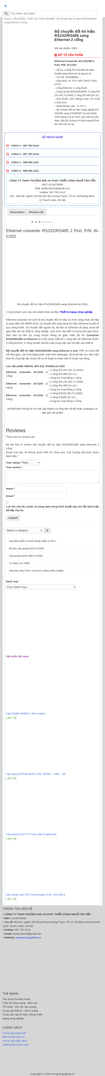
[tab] (17, 212)
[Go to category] (47, 530)
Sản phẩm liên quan (17, 656)
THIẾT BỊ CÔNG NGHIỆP (41, 18)
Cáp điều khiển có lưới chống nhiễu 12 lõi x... (33, 541)
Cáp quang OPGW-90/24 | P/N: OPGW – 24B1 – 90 (35, 773)
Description (17, 212)
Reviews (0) (36, 212)
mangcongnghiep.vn (28, 937)
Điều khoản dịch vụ (14, 1036)
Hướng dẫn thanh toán (15, 1044)
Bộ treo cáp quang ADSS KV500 (26, 548)
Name (10, 488)
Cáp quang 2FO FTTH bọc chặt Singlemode (31, 834)
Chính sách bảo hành (15, 1040)
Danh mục (12, 581)
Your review (14, 467)
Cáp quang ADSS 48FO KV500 (26, 555)
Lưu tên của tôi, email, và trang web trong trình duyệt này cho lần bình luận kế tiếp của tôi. (52, 508)
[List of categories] (24, 530)
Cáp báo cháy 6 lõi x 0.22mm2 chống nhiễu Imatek (36, 570)
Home (7, 18)
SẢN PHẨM (19, 18)
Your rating (13, 462)
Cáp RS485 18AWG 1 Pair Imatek (25, 713)
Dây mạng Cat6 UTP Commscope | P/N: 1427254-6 (35, 894)
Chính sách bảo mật (14, 1033)
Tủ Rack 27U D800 (19, 563)
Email (10, 496)
